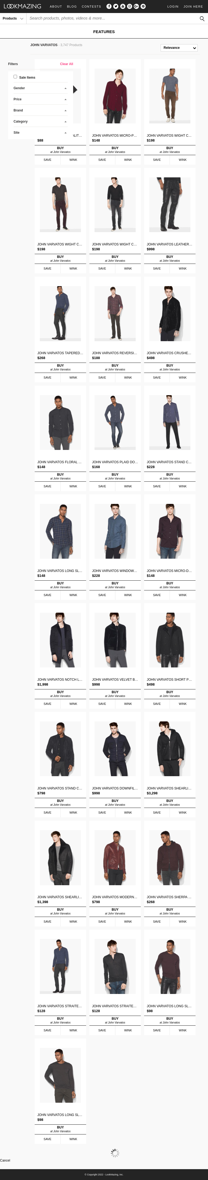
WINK (73, 159)
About (56, 6)
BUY (60, 150)
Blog (72, 6)
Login (173, 6)
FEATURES (104, 31)
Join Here (193, 6)
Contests (91, 6)
